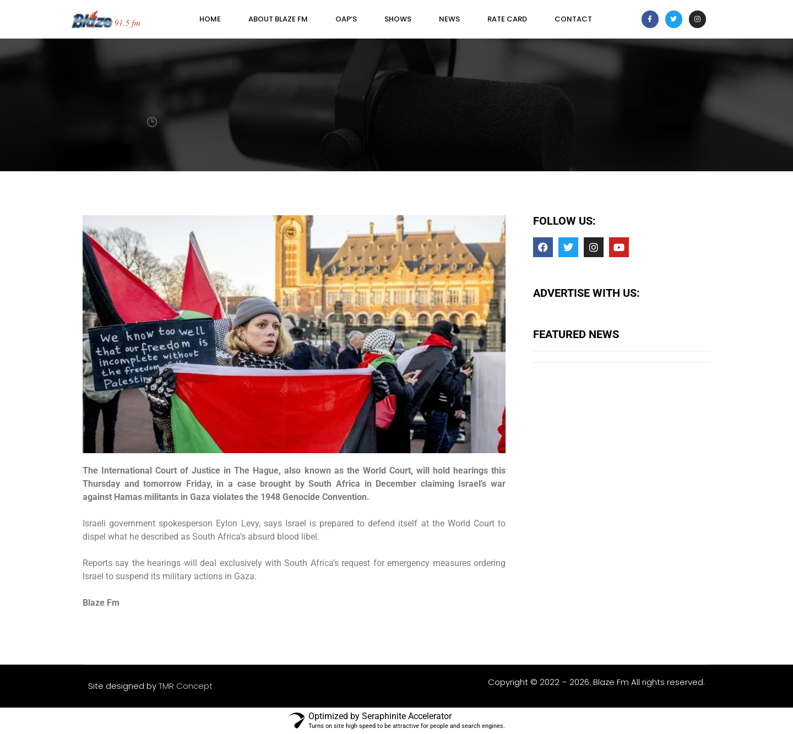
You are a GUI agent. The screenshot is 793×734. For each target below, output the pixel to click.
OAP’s (346, 19)
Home (210, 19)
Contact (573, 19)
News (449, 19)
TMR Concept (186, 686)
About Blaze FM (278, 19)
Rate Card (507, 19)
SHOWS (397, 19)
